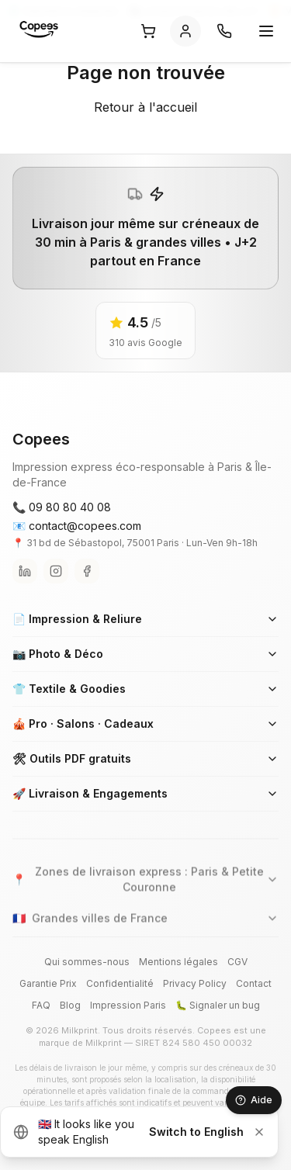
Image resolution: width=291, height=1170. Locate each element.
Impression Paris (128, 1005)
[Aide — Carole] (254, 1100)
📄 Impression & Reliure (145, 618)
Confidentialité (120, 983)
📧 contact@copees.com (76, 525)
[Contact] (224, 31)
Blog (70, 1005)
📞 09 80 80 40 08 (61, 507)
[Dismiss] (259, 1132)
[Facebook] (86, 571)
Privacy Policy (195, 983)
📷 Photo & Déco (145, 653)
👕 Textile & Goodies (145, 688)
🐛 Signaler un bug (217, 1005)
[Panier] (148, 31)
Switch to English (196, 1131)
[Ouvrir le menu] (266, 31)
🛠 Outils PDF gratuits (145, 758)
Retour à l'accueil (145, 107)
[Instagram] (55, 571)
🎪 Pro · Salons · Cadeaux (145, 723)
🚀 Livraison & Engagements (145, 793)
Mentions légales (178, 962)
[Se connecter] (185, 31)
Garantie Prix (48, 983)
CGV (237, 962)
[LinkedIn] (24, 571)
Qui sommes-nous (87, 962)
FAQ (41, 1005)
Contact (254, 983)
